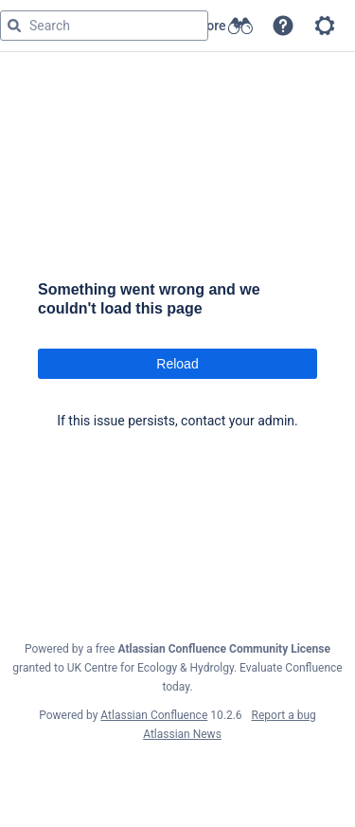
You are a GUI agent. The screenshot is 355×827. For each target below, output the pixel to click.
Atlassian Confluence (153, 715)
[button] (283, 25)
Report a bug (284, 715)
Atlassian (177, 776)
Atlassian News (182, 734)
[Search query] (104, 25)
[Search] (14, 25)
